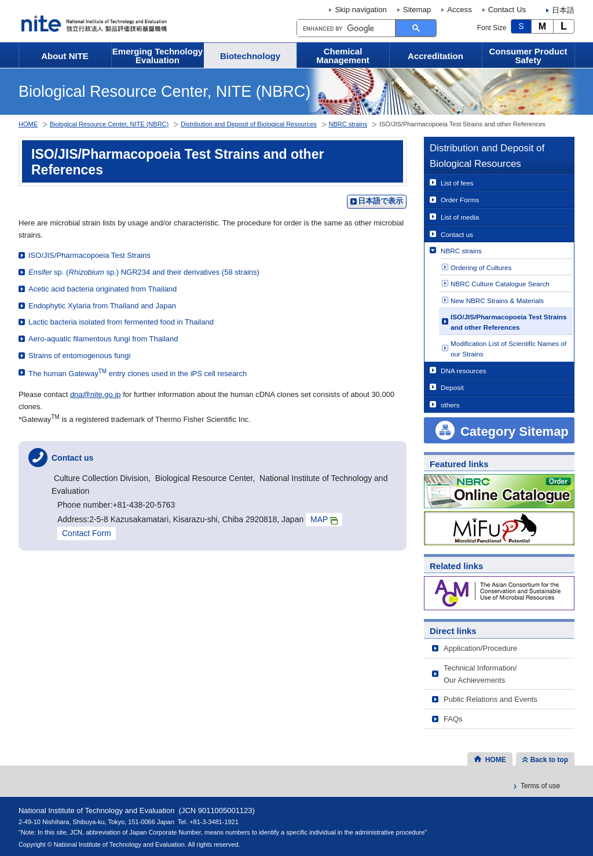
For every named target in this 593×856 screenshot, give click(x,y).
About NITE (65, 56)
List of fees (457, 183)
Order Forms (460, 199)
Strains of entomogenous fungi (79, 355)
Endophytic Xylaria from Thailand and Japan (102, 305)
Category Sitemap (514, 431)
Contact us (457, 234)
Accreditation (435, 56)
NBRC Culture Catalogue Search (500, 283)
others (450, 405)
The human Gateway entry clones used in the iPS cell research (137, 373)
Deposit (452, 387)
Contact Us (507, 9)
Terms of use (540, 786)
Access (459, 9)
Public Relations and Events (490, 699)
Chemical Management (342, 55)
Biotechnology (250, 56)
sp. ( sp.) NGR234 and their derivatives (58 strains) (143, 272)
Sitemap (417, 9)
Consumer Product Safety (528, 55)
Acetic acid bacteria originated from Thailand (102, 289)
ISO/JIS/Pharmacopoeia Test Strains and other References (509, 322)
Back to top (549, 760)
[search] (345, 28)
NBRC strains (461, 250)
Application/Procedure (480, 648)
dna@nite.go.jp (95, 394)
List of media (460, 217)
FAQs (453, 719)
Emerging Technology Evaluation (157, 55)
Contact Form (86, 533)
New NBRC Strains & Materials (497, 300)
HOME (28, 124)
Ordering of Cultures (481, 267)
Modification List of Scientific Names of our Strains (508, 349)
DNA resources (463, 370)
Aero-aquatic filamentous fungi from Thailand (103, 338)
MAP (324, 519)
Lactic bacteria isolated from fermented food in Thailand (121, 322)
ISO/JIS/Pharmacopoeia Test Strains (89, 255)
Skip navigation (360, 9)
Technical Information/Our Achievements (480, 674)
